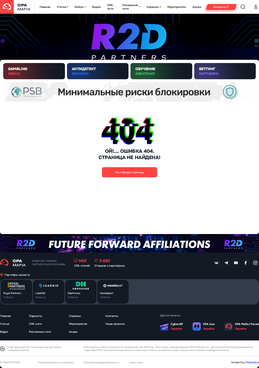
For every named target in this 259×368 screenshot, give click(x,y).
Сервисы (153, 7)
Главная (45, 7)
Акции (196, 7)
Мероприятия (176, 7)
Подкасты (35, 316)
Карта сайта (136, 362)
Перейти (176, 329)
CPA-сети (111, 6)
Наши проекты (115, 324)
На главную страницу (129, 172)
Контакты (111, 316)
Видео (96, 7)
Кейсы (80, 7)
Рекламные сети (131, 6)
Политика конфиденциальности (101, 362)
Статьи (62, 7)
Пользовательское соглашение (56, 362)
